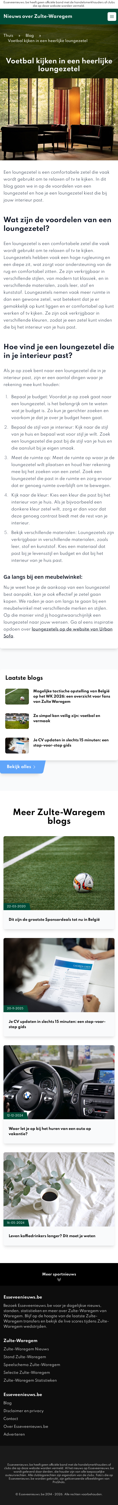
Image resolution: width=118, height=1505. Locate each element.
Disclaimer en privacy (23, 1411)
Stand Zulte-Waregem (24, 1357)
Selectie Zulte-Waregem (26, 1373)
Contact (10, 1419)
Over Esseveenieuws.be (25, 1427)
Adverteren (14, 1434)
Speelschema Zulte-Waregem (31, 1365)
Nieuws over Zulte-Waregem (37, 16)
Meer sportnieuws (59, 1277)
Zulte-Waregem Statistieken (30, 1381)
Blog (7, 1403)
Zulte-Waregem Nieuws (26, 1349)
